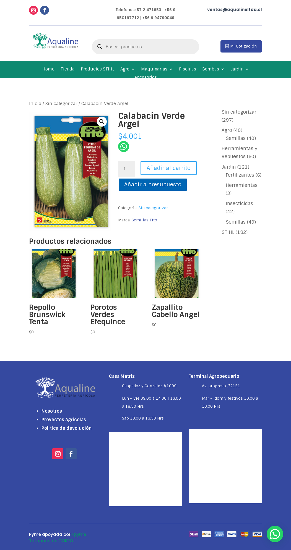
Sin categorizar (61, 103)
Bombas (210, 69)
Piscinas (187, 69)
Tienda (68, 69)
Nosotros (51, 411)
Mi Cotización (243, 46)
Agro (124, 69)
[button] (102, 122)
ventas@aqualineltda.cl (234, 9)
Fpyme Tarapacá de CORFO (57, 537)
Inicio (35, 103)
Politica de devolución (66, 428)
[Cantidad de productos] (126, 169)
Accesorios (145, 77)
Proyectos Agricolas (63, 420)
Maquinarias (154, 69)
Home (48, 69)
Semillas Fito (144, 220)
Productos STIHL (97, 69)
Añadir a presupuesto (152, 184)
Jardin (237, 69)
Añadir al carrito (169, 168)
